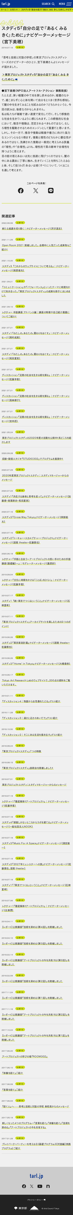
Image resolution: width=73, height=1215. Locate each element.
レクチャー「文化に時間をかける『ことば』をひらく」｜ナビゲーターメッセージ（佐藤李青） (35, 582)
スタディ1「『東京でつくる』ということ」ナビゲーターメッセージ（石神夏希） (36, 887)
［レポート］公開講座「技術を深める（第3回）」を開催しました (32, 943)
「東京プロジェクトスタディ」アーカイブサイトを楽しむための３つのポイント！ (36, 624)
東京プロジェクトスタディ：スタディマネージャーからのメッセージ (34, 784)
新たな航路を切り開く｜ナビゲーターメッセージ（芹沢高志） (32, 228)
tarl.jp (6, 4)
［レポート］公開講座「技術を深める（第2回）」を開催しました (32, 981)
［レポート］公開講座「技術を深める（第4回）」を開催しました (32, 926)
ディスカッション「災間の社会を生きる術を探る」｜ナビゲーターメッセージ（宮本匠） (36, 419)
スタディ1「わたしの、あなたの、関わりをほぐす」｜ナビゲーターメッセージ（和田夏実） (35, 356)
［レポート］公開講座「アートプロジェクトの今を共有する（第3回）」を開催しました (36, 962)
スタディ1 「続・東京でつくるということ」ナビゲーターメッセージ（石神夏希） (36, 603)
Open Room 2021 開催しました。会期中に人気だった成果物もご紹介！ (36, 247)
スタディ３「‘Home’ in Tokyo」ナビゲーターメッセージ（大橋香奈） (36, 663)
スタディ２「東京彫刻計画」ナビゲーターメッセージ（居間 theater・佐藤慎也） (36, 644)
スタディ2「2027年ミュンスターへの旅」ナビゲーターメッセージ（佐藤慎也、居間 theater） (36, 866)
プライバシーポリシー (36, 1199)
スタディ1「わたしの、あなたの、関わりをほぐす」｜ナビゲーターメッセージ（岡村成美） (35, 335)
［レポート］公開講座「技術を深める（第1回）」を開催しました (32, 997)
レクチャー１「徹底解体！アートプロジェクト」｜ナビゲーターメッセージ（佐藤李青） (35, 803)
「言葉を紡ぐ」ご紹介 (12, 1089)
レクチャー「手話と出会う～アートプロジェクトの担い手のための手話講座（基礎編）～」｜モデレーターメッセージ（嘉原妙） (36, 561)
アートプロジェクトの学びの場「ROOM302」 (25, 1056)
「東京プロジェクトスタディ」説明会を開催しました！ (27, 767)
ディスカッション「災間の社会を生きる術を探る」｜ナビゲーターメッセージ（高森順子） (36, 398)
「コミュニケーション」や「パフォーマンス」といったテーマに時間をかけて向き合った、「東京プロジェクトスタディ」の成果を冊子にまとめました (36, 291)
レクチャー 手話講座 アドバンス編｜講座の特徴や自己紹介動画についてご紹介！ (36, 314)
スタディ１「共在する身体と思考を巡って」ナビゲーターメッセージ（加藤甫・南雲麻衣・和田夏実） (36, 498)
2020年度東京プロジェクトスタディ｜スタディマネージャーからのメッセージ (35, 477)
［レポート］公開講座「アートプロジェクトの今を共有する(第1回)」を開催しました (35, 1037)
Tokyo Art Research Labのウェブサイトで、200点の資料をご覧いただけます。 (36, 682)
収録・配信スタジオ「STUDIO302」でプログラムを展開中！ (32, 458)
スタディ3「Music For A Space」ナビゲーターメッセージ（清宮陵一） (36, 845)
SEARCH (48, 4)
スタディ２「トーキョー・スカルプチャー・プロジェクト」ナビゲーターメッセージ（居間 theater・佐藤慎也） (35, 540)
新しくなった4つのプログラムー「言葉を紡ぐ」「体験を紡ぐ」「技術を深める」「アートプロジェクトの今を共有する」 (36, 1125)
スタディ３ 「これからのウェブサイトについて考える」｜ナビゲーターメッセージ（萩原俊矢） (35, 268)
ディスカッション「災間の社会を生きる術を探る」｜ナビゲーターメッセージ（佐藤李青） (36, 377)
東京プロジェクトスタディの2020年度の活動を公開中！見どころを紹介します (36, 440)
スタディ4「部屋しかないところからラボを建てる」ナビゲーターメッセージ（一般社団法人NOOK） (35, 824)
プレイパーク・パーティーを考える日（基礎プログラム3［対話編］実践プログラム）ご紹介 (36, 1146)
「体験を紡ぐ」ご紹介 (12, 1073)
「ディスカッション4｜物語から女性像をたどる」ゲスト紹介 (31, 701)
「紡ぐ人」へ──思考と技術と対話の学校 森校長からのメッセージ (35, 1106)
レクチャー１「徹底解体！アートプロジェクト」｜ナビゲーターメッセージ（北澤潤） (35, 908)
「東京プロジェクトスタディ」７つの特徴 (21, 751)
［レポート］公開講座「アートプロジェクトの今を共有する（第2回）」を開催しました (36, 1016)
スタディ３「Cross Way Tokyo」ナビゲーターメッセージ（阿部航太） (35, 519)
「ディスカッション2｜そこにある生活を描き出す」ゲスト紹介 (32, 734)
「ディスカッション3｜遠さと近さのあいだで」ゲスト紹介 (30, 718)
